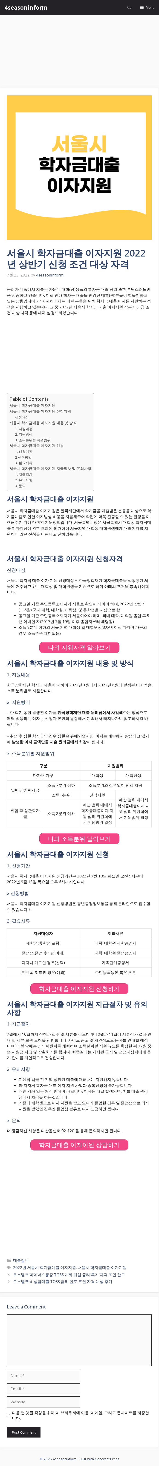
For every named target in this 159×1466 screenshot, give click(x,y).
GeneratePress (107, 1459)
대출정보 (21, 1260)
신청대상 (22, 417)
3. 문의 (20, 485)
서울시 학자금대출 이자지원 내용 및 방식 (43, 422)
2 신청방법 (23, 457)
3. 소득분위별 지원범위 (33, 440)
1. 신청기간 (23, 451)
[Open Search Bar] (129, 7)
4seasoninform (26, 7)
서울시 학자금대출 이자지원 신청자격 (40, 411)
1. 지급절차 (23, 474)
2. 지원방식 (23, 434)
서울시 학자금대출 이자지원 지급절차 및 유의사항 (50, 468)
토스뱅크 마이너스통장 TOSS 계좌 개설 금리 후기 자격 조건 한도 (69, 1274)
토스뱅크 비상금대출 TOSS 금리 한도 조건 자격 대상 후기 (62, 1281)
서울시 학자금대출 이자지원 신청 (36, 445)
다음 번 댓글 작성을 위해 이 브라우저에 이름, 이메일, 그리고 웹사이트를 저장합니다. (80, 1415)
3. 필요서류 (23, 462)
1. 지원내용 (23, 428)
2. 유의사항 (23, 480)
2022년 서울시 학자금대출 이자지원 (44, 1267)
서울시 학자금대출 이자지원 (32, 405)
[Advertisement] (79, 49)
